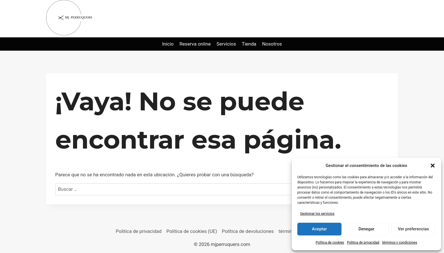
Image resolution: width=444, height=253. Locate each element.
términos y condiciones (399, 243)
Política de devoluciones (248, 231)
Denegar (366, 228)
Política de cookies (330, 243)
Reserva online (195, 44)
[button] (433, 165)
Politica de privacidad (363, 243)
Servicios (226, 44)
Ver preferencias (413, 228)
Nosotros (272, 44)
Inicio (168, 44)
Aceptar (319, 228)
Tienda (249, 44)
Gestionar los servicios (317, 214)
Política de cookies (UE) (191, 231)
